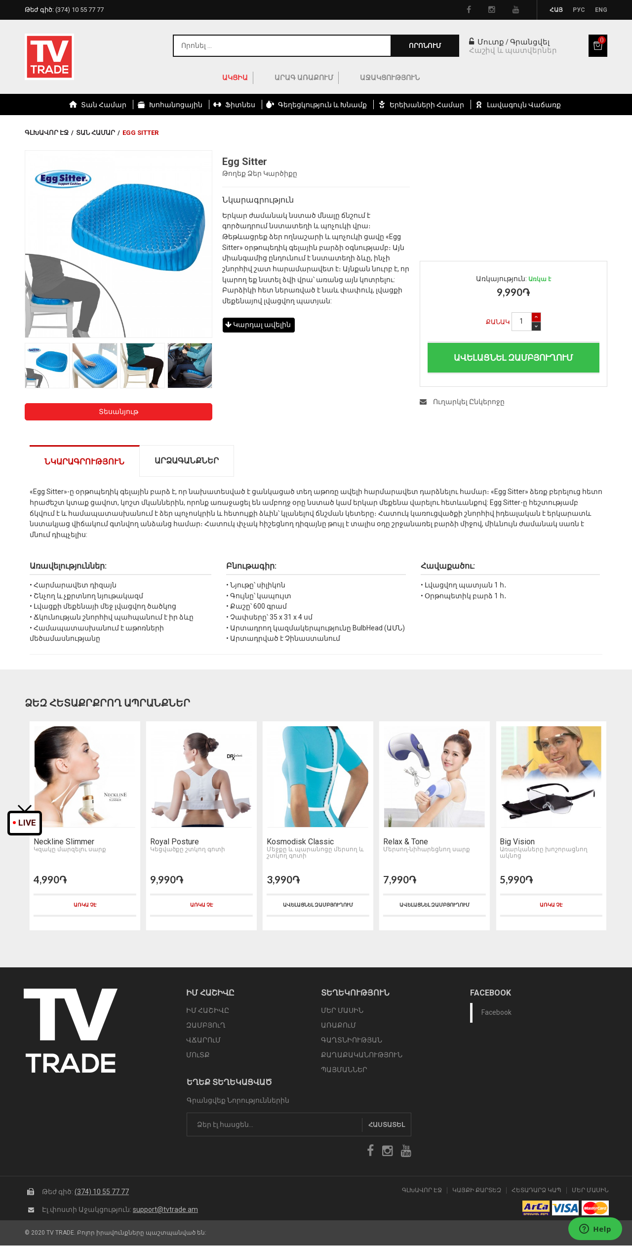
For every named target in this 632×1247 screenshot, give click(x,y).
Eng (601, 9)
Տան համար (95, 132)
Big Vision (515, 843)
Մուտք (486, 42)
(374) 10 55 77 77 (102, 1193)
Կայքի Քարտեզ (476, 1192)
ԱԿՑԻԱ (235, 78)
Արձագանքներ (187, 460)
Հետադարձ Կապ (536, 1192)
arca (536, 1209)
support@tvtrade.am (165, 1211)
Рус (579, 9)
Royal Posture (173, 843)
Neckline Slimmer (62, 843)
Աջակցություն (390, 78)
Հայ (556, 9)
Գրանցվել (530, 42)
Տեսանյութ (118, 412)
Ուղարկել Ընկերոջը (462, 402)
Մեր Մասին (590, 1192)
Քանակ (498, 322)
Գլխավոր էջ (47, 132)
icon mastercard (595, 1209)
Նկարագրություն (84, 461)
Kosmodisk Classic (298, 843)
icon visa (565, 1209)
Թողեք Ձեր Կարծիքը (259, 173)
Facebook (496, 1014)
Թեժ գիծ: (64, 9)
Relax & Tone (404, 843)
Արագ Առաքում (304, 78)
